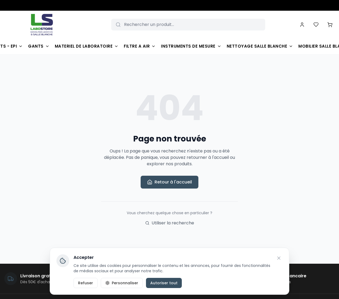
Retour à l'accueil (169, 182)
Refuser (85, 283)
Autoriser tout (164, 283)
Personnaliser (121, 283)
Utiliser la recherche (169, 223)
